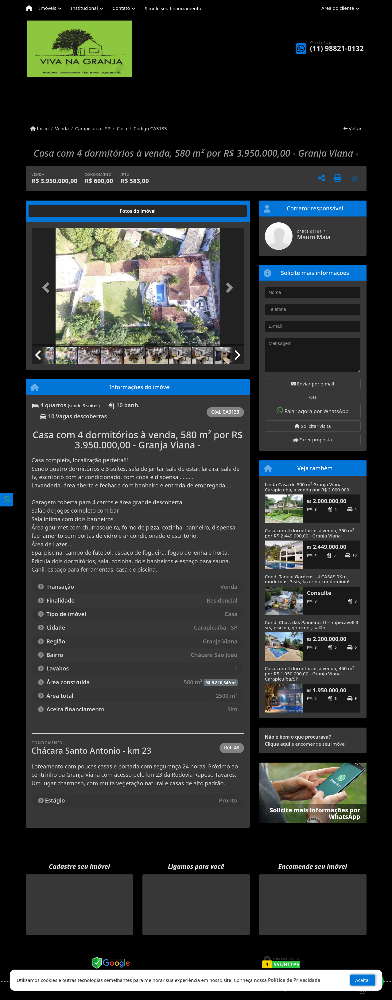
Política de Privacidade (294, 980)
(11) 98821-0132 (337, 48)
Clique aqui (277, 744)
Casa (122, 128)
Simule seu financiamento (173, 8)
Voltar (352, 128)
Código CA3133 (150, 128)
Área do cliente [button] (337, 8)
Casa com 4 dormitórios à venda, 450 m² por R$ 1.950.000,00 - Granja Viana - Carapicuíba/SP (309, 673)
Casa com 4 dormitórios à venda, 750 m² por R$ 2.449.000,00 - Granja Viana (309, 533)
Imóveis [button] (47, 8)
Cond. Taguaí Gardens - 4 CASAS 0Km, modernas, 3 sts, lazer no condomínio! (307, 579)
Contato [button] (121, 8)
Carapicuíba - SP (93, 128)
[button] (48, 287)
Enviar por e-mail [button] (312, 384)
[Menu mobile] (29, 8)
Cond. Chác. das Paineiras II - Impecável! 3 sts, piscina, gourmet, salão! (311, 625)
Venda (62, 128)
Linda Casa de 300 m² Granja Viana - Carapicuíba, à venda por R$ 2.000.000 (307, 487)
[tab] (51, 211)
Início (39, 128)
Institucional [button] (84, 8)
